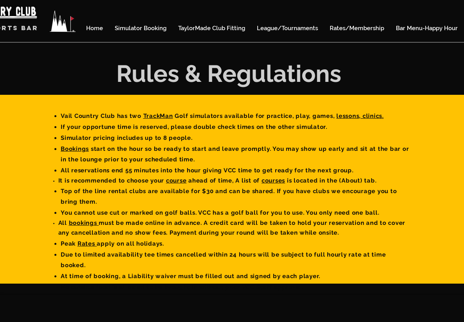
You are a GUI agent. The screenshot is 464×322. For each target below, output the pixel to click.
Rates (87, 243)
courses (273, 180)
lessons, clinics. (360, 115)
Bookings (75, 148)
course (176, 180)
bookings (84, 222)
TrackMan (158, 115)
